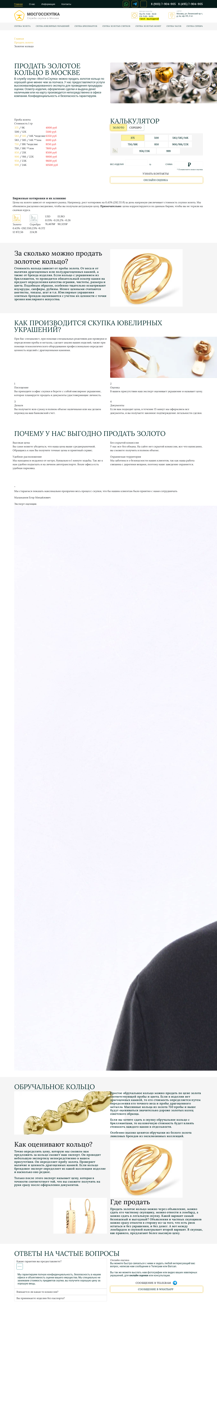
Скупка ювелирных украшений (52, 26)
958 (17, 160)
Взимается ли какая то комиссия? (37, 1291)
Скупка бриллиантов (86, 26)
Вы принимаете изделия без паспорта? (40, 1298)
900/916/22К (180, 144)
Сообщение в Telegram (156, 1282)
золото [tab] (118, 128)
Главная (18, 4)
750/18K (133, 144)
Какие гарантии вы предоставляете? (39, 1265)
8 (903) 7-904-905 (163, 4)
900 (17, 156)
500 (156, 137)
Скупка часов (173, 26)
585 (24, 135)
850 (17, 152)
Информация (48, 4)
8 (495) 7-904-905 (190, 4)
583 (17, 135)
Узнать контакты (156, 173)
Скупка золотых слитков (116, 26)
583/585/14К (180, 137)
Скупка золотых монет (148, 26)
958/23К (144, 151)
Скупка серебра (194, 26)
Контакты (66, 4)
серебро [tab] (134, 128)
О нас (32, 4)
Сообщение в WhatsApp (155, 1289)
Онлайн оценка (156, 180)
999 (17, 164)
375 (17, 127)
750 (17, 144)
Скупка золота (22, 26)
